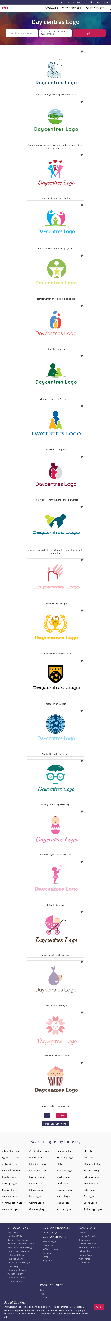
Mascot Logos (63, 1196)
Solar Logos (89, 1189)
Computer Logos (10, 1209)
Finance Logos (36, 1183)
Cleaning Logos (9, 1189)
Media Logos (63, 1202)
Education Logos (37, 1164)
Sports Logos (90, 1202)
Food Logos (35, 1196)
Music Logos (90, 1151)
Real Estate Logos (92, 1170)
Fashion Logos (36, 1176)
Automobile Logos (11, 1170)
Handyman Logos (65, 1151)
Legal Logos (62, 1183)
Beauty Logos (9, 1176)
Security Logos (91, 1183)
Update (89, 33)
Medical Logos (64, 1209)
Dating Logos (35, 1157)
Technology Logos (93, 1209)
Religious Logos (91, 1176)
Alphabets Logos (10, 1164)
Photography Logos (93, 1164)
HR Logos (61, 1164)
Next (61, 1115)
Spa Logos (89, 1196)
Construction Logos (39, 1151)
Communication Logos (13, 1202)
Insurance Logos (65, 1170)
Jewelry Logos (63, 1176)
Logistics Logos (64, 1189)
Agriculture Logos (11, 1157)
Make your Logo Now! (55, 1123)
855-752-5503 (82, 2)
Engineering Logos (38, 1170)
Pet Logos (89, 1157)
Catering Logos (9, 1183)
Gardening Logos (37, 1209)
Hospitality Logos (65, 1157)
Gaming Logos (36, 1202)
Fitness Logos (36, 1189)
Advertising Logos (11, 1151)
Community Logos (11, 1196)
